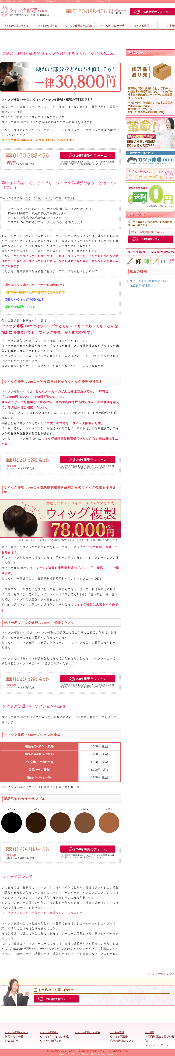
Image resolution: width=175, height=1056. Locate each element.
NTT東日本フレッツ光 (56, 1051)
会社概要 (149, 1032)
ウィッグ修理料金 (47, 25)
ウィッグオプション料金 (54, 1036)
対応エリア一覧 (14, 1036)
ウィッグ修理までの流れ (78, 25)
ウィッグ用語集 (119, 1036)
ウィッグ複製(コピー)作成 (110, 25)
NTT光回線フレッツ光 (118, 1051)
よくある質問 (141, 25)
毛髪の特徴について (122, 1040)
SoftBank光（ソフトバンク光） (92, 1051)
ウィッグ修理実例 (50, 1040)
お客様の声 (11, 1040)
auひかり (73, 1051)
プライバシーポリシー (158, 1044)
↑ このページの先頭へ (161, 973)
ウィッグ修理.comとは (16, 25)
